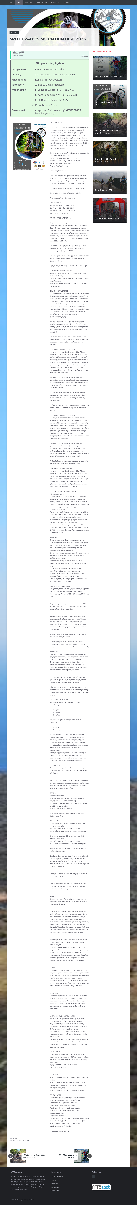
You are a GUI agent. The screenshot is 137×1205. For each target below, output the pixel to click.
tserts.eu (31, 1200)
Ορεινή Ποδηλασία (41, 2)
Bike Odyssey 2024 (104, 190)
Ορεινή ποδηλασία (24, 1140)
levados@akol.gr (45, 113)
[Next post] (89, 1156)
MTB (14, 1140)
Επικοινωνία (66, 2)
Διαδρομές (28, 2)
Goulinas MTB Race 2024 (107, 218)
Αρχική (11, 2)
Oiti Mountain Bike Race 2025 (109, 76)
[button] (127, 2)
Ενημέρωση (55, 2)
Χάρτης (85, 56)
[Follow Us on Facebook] (93, 1176)
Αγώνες (19, 2)
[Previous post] (10, 1156)
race (17, 1140)
